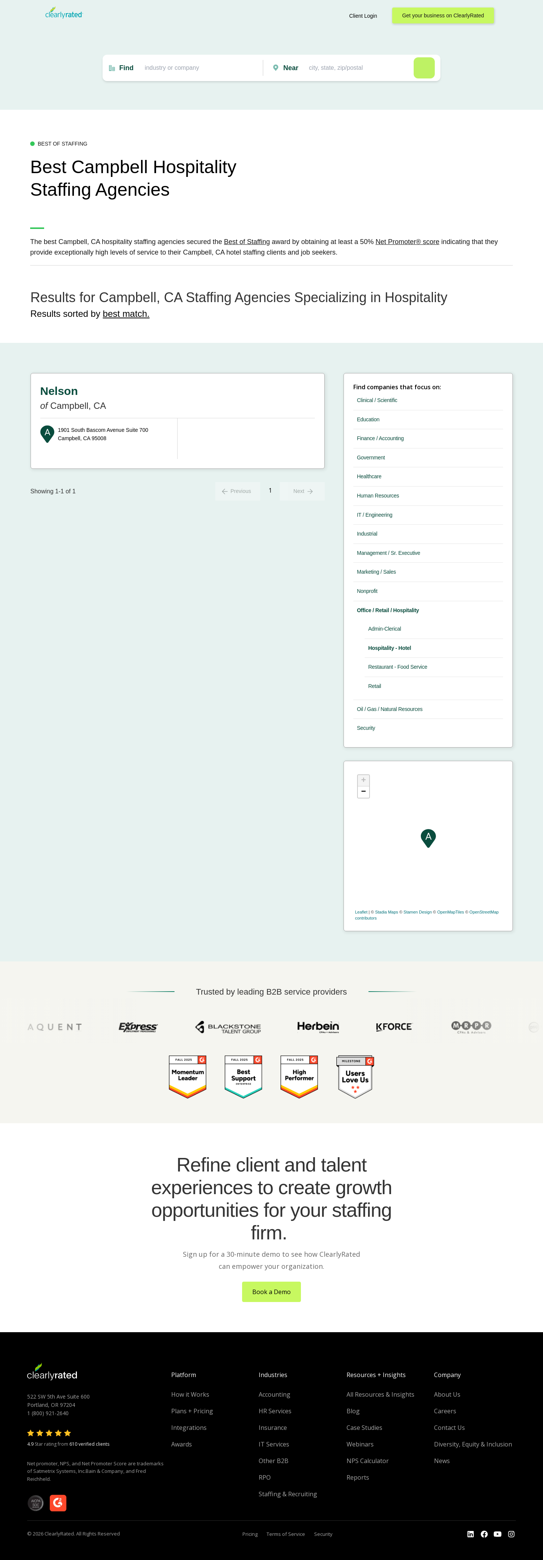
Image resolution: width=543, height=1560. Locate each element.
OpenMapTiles (450, 912)
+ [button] (363, 780)
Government (371, 457)
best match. (126, 314)
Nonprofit (367, 591)
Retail (374, 686)
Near (290, 68)
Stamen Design (417, 912)
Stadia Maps (386, 912)
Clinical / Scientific (377, 400)
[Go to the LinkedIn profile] (470, 1534)
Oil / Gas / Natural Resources (390, 709)
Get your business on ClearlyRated (443, 15)
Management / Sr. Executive (388, 553)
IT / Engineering (375, 515)
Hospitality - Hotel (389, 648)
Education (368, 419)
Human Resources (378, 496)
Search (424, 67)
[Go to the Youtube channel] (497, 1534)
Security (366, 728)
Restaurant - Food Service (397, 667)
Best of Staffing (247, 242)
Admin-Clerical (384, 629)
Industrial (367, 534)
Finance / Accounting (380, 438)
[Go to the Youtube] (484, 1534)
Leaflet (361, 912)
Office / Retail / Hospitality (388, 610)
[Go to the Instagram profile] (511, 1534)
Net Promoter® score (407, 242)
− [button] (363, 792)
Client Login (363, 16)
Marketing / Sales (376, 572)
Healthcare (369, 476)
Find (126, 68)
